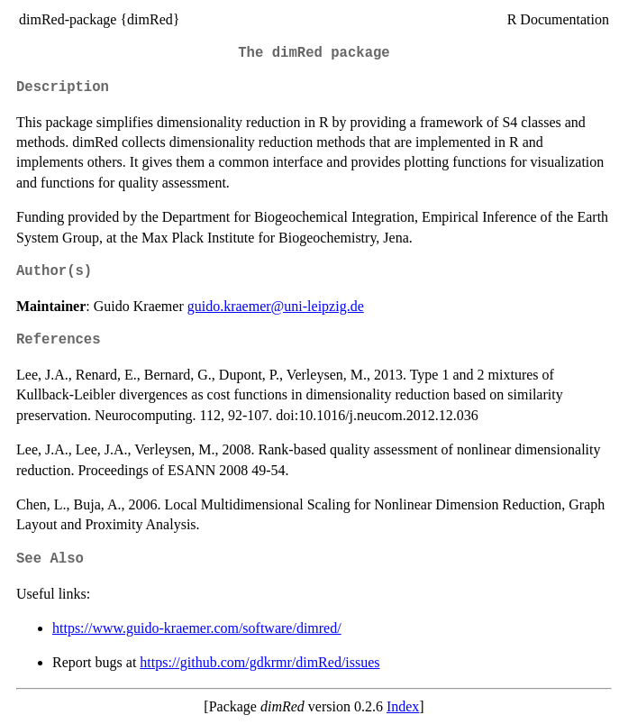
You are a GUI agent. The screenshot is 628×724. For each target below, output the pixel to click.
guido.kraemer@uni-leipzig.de (275, 306)
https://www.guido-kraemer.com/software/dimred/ (196, 628)
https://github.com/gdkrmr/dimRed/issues (259, 662)
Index (403, 706)
